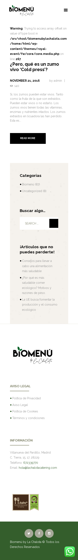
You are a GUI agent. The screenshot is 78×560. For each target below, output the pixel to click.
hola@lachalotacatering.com (38, 467)
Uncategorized (32, 191)
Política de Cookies (25, 411)
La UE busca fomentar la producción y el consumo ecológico (39, 304)
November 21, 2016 (25, 80)
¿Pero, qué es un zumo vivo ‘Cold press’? (34, 67)
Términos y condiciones (28, 418)
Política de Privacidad (26, 398)
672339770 (30, 462)
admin (58, 80)
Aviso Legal (20, 405)
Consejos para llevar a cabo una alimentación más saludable (37, 266)
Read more (27, 138)
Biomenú (28, 184)
